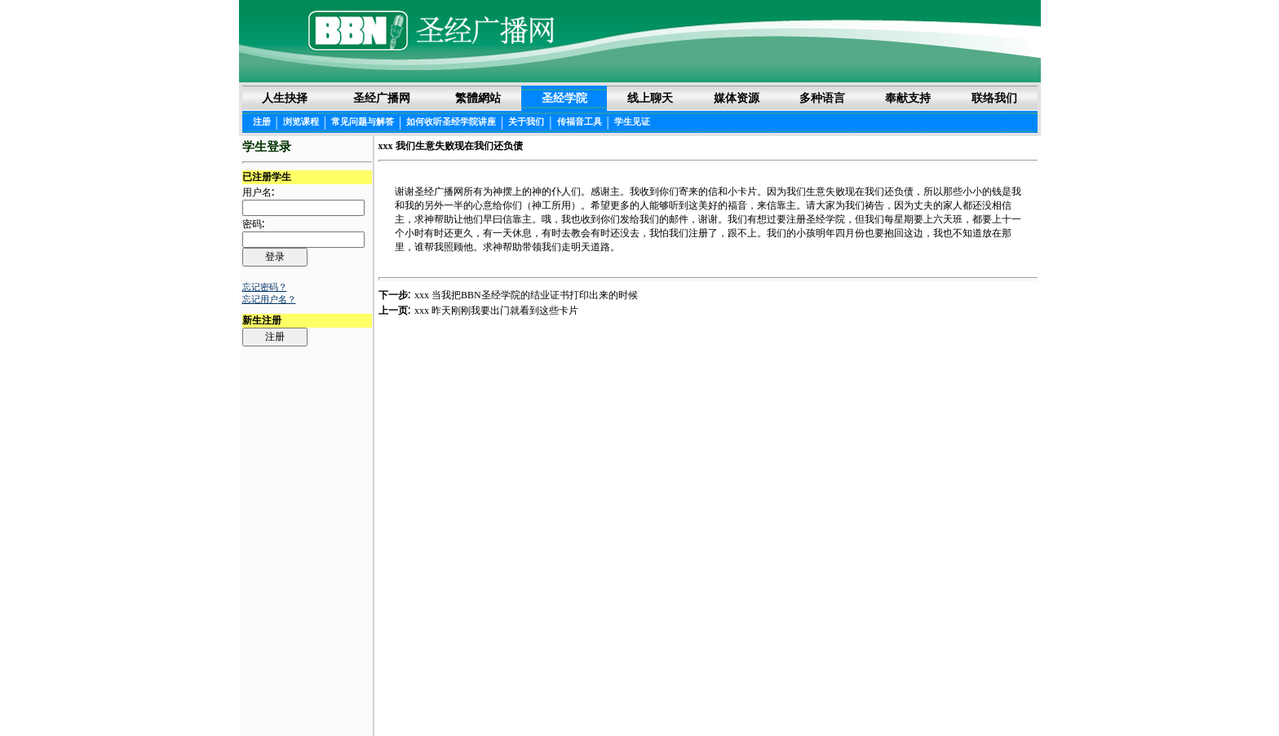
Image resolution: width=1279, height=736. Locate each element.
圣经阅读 (588, 696)
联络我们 (994, 97)
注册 (262, 121)
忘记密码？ (264, 287)
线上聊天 (650, 97)
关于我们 (526, 121)
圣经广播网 (381, 97)
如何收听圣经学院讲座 (451, 121)
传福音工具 (579, 121)
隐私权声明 (697, 696)
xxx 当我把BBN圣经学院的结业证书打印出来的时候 (526, 295)
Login (255, 697)
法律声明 (640, 696)
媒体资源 (736, 97)
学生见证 (632, 121)
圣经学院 (564, 97)
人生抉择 (285, 97)
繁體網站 (478, 97)
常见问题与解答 (362, 121)
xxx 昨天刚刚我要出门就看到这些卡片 (496, 310)
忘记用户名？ (269, 299)
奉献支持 (908, 97)
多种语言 (822, 97)
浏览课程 (301, 121)
